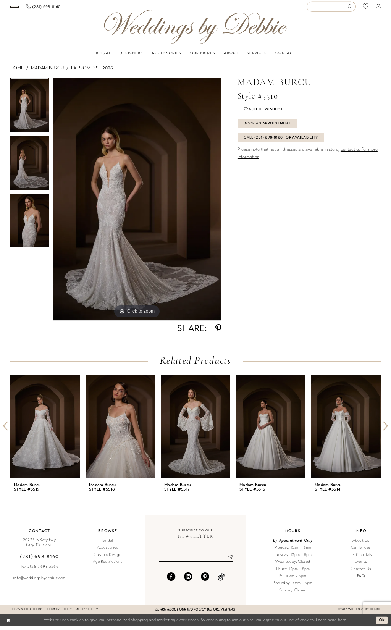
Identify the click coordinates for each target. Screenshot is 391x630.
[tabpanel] (29, 110)
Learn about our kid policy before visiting (195, 613)
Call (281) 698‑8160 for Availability (281, 141)
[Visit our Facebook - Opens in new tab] (171, 580)
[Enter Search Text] (331, 8)
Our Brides (361, 551)
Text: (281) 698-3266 (39, 570)
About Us (360, 544)
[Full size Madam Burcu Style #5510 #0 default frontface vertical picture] (137, 203)
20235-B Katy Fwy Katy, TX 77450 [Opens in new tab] (39, 546)
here (342, 623)
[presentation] (45, 430)
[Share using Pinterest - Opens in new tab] (218, 332)
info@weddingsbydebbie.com (39, 581)
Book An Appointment (267, 127)
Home (17, 71)
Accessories (107, 551)
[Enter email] (196, 561)
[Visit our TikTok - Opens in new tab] (221, 580)
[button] (378, 8)
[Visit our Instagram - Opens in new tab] (188, 580)
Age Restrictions (108, 565)
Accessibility (87, 613)
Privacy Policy (59, 613)
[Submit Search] (351, 8)
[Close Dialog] (8, 624)
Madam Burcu (47, 71)
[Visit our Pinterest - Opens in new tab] (205, 580)
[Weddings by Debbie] (195, 30)
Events (361, 565)
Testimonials (361, 558)
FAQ (361, 579)
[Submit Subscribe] (227, 561)
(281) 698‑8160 (39, 560)
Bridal (107, 544)
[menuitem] (38, 8)
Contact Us (361, 572)
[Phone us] (90, 8)
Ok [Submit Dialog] (382, 623)
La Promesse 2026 (92, 71)
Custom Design (107, 558)
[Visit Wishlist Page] (365, 8)
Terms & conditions (26, 613)
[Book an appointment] (38, 8)
